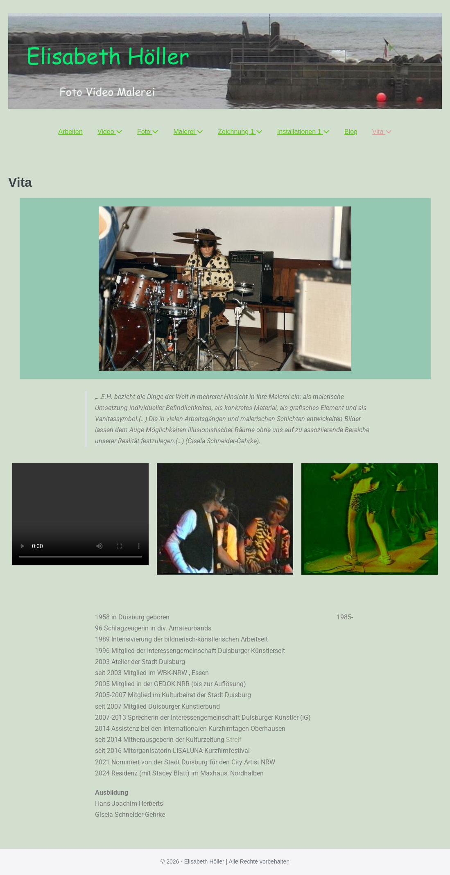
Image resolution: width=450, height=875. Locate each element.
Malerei (188, 131)
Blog (350, 131)
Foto (147, 131)
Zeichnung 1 (240, 131)
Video (109, 131)
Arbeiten (70, 131)
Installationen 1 (303, 131)
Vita (382, 131)
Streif (235, 740)
